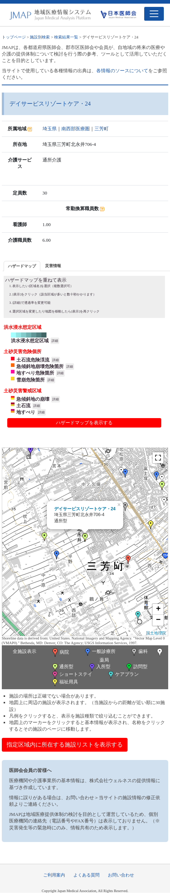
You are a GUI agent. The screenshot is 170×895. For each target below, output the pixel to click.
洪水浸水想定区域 (30, 340)
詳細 (55, 341)
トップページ (14, 37)
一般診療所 (100, 652)
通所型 (62, 667)
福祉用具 (64, 682)
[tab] (22, 266)
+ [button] (158, 609)
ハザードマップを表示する (84, 422)
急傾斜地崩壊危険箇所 (40, 366)
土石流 (23, 405)
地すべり (25, 412)
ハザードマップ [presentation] (22, 266)
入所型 (99, 667)
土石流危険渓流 (32, 360)
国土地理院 (156, 633)
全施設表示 (24, 651)
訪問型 (136, 667)
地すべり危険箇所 (35, 373)
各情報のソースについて (122, 70)
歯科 (139, 652)
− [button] (158, 620)
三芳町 (101, 128)
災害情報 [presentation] (53, 265)
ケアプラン (123, 675)
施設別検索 (40, 37)
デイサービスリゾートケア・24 (85, 508)
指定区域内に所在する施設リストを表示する (65, 744)
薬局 (132, 655)
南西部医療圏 (75, 128)
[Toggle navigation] (154, 14)
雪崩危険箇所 (30, 380)
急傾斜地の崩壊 (32, 399)
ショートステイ (71, 675)
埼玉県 (49, 128)
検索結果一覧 (66, 37)
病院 (60, 652)
